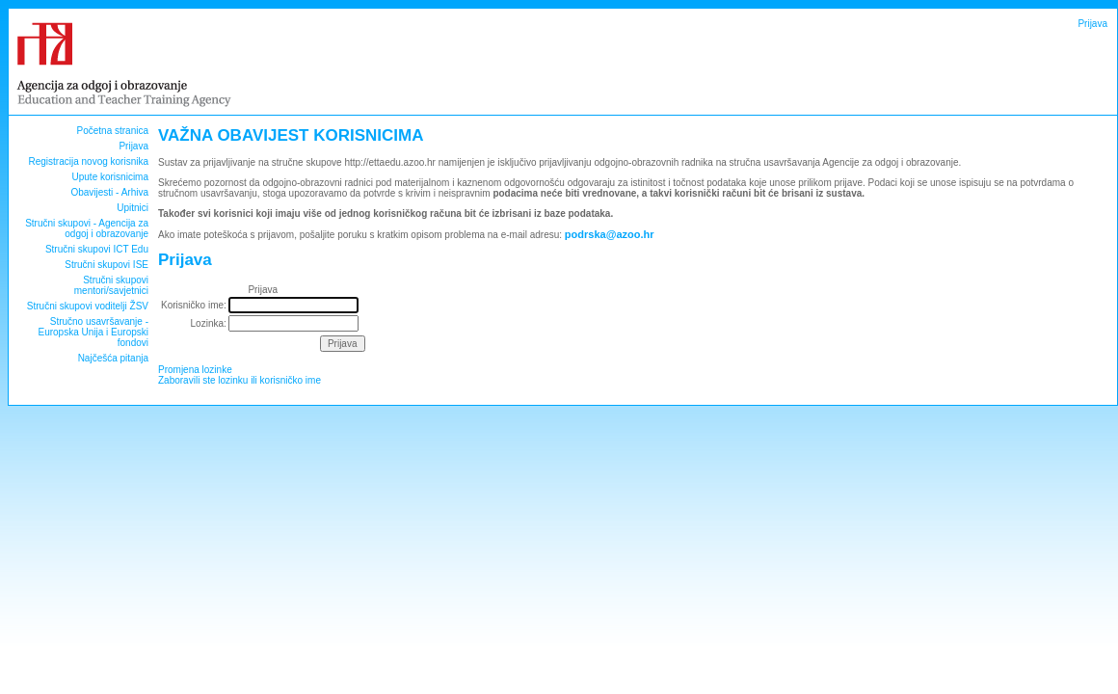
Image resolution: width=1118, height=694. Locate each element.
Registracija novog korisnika (88, 161)
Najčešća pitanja (113, 358)
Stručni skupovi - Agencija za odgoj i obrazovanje (86, 228)
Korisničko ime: (193, 305)
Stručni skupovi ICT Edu (96, 249)
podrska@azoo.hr (609, 234)
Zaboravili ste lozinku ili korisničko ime (239, 380)
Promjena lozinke (195, 369)
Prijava (1092, 23)
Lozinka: (208, 323)
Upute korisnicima (110, 177)
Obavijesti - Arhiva (109, 192)
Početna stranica (113, 130)
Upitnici (132, 207)
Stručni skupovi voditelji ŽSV (87, 306)
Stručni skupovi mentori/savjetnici (111, 285)
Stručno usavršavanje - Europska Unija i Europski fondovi (94, 332)
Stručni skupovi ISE (106, 264)
